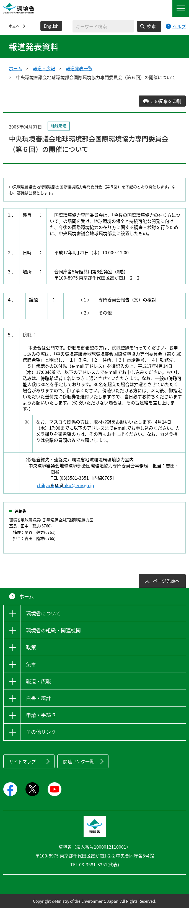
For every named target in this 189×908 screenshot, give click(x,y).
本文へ (14, 26)
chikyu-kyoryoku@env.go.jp (79, 485)
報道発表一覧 (79, 68)
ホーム (15, 68)
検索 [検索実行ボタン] (151, 26)
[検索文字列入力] (103, 26)
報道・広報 (44, 68)
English (51, 25)
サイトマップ (22, 761)
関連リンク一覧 (78, 761)
